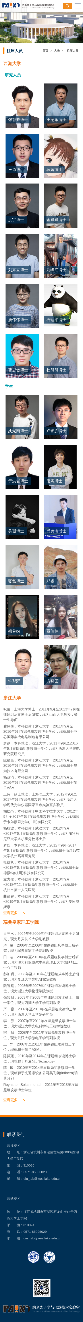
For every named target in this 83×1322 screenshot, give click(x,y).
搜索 (67, 6)
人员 (57, 50)
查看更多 (10, 913)
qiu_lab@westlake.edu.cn (42, 1178)
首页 (45, 50)
